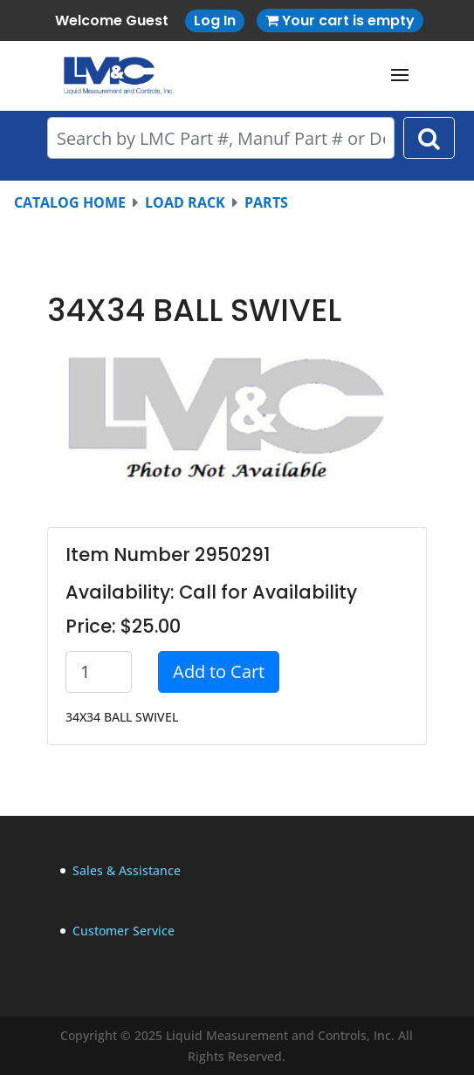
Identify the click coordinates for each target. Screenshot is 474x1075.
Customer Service (123, 930)
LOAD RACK (185, 202)
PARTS (266, 202)
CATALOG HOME (70, 202)
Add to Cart (218, 671)
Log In (215, 20)
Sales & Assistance (126, 870)
